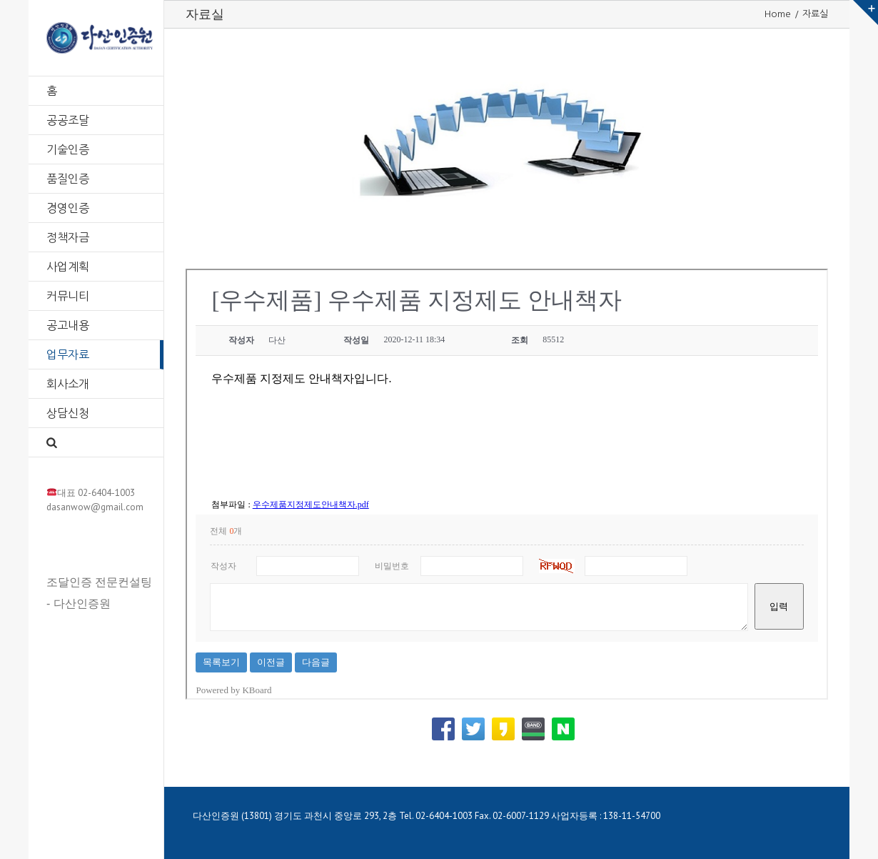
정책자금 (67, 237)
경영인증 (67, 208)
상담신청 (67, 413)
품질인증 (67, 178)
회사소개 (67, 383)
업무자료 (67, 354)
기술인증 (67, 149)
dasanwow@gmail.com (94, 507)
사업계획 (67, 266)
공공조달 (67, 120)
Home (778, 14)
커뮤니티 (67, 296)
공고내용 (67, 325)
